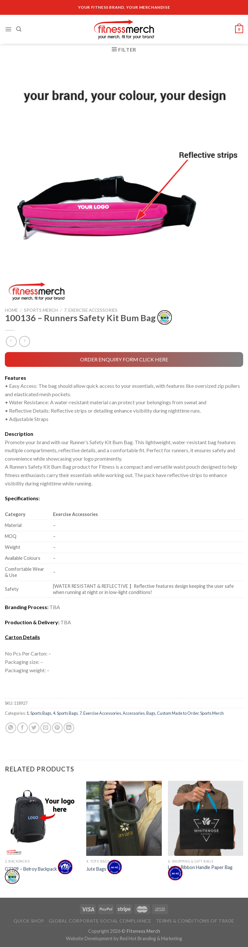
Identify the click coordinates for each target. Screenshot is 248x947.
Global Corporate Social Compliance (100, 920)
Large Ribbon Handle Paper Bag (200, 871)
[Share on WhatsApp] (10, 727)
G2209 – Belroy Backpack (38, 873)
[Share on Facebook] (22, 727)
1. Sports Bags (38, 713)
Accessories (134, 713)
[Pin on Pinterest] (57, 727)
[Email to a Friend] (45, 727)
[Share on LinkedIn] (69, 727)
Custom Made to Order (178, 713)
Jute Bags (104, 868)
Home (11, 310)
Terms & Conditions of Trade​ (195, 920)
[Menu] (8, 29)
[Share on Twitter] (34, 727)
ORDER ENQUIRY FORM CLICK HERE (124, 359)
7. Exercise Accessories (91, 310)
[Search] (18, 29)
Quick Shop (29, 920)
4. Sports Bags (65, 713)
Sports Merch (41, 310)
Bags (150, 713)
